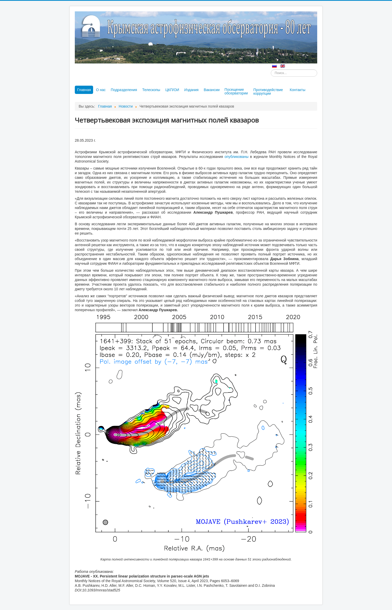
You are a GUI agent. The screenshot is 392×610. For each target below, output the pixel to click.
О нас (100, 90)
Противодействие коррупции (268, 91)
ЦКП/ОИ (172, 90)
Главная (84, 90)
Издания (191, 90)
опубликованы (237, 157)
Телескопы (151, 90)
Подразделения (124, 90)
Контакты (297, 90)
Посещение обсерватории (236, 91)
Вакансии (212, 90)
